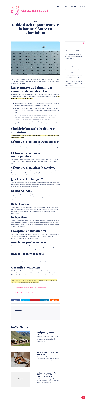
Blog (58, 6)
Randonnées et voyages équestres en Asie (46, 333)
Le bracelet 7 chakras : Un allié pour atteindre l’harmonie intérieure (45, 374)
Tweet (25, 300)
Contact (82, 6)
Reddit (54, 300)
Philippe (40, 37)
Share (16, 300)
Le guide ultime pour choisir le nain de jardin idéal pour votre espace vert (33, 290)
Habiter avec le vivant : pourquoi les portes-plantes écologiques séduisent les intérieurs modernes (74, 56)
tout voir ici (46, 149)
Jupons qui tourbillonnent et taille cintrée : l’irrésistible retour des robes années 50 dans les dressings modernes (74, 64)
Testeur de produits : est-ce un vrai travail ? (46, 353)
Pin (35, 300)
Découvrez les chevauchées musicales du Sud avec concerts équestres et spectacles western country (75, 83)
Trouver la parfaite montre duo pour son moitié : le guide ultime (30, 287)
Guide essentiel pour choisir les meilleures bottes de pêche (29, 292)
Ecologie (73, 6)
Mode (65, 6)
